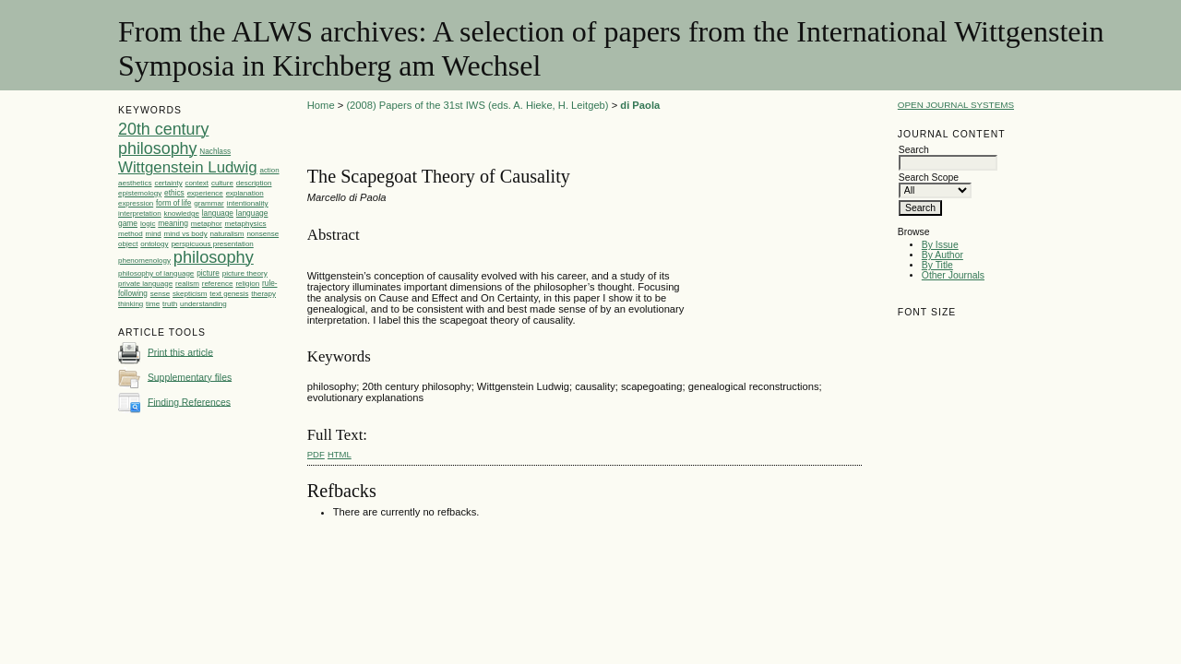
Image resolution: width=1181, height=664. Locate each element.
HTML (340, 454)
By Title (937, 265)
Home (321, 105)
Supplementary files (190, 377)
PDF (316, 454)
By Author (942, 255)
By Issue (940, 245)
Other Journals (953, 275)
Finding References (189, 402)
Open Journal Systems (956, 105)
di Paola (640, 105)
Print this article (180, 352)
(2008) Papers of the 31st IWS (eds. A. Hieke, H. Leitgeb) (477, 105)
